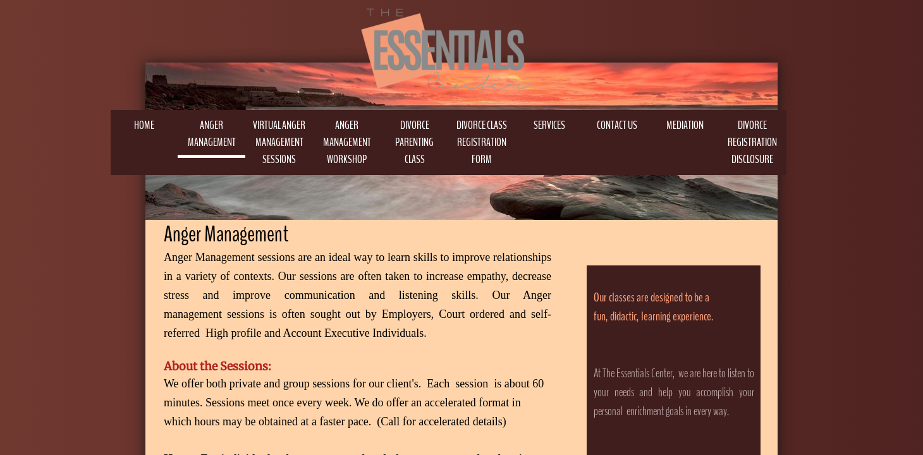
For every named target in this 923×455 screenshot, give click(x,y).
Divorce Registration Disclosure (752, 142)
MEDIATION (685, 125)
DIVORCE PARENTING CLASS (414, 142)
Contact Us (617, 125)
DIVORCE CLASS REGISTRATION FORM (481, 142)
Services (549, 125)
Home (144, 125)
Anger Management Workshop (347, 142)
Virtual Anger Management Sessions (279, 142)
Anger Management (212, 134)
